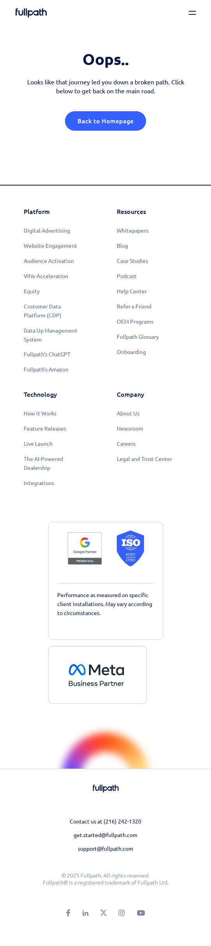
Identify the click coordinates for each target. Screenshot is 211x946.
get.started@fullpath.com (105, 835)
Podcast (127, 276)
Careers (126, 444)
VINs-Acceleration (46, 276)
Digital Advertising (47, 231)
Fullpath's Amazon (46, 369)
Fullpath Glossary (138, 337)
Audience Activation (49, 261)
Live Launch (38, 444)
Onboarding (131, 352)
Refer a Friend (134, 306)
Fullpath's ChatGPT (47, 354)
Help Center (132, 291)
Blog (122, 246)
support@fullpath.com (105, 849)
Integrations (39, 483)
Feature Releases (45, 429)
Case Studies (132, 261)
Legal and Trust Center (144, 459)
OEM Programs (135, 322)
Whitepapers (132, 231)
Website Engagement (50, 246)
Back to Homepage (105, 120)
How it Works (40, 413)
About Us (128, 413)
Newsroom (130, 429)
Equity (32, 291)
